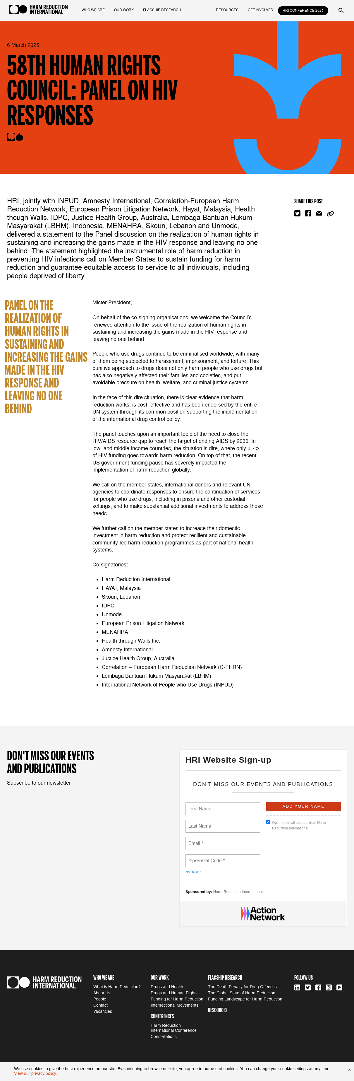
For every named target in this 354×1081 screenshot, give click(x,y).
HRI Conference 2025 (303, 10)
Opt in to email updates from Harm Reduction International (296, 825)
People (99, 999)
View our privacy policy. (35, 1073)
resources (227, 10)
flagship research (162, 10)
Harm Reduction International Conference (174, 1028)
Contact (100, 1005)
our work (124, 10)
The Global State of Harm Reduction (241, 993)
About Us (101, 993)
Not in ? (193, 872)
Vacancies (102, 1011)
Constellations (164, 1036)
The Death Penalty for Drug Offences (242, 986)
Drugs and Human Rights (174, 993)
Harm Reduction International (238, 891)
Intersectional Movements (174, 1005)
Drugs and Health (167, 986)
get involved (260, 10)
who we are (93, 10)
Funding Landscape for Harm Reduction (245, 999)
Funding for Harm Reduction (177, 999)
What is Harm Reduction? (117, 986)
